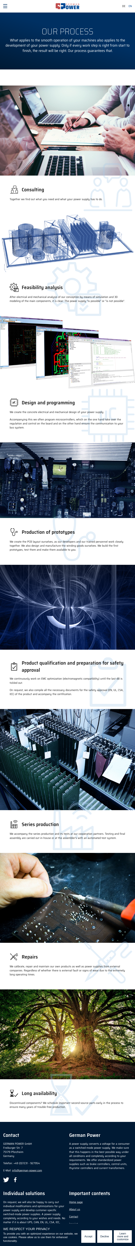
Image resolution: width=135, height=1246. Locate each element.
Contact (73, 1216)
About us (74, 1209)
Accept (88, 1236)
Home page (76, 1202)
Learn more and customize (123, 1236)
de (123, 6)
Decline (104, 1236)
